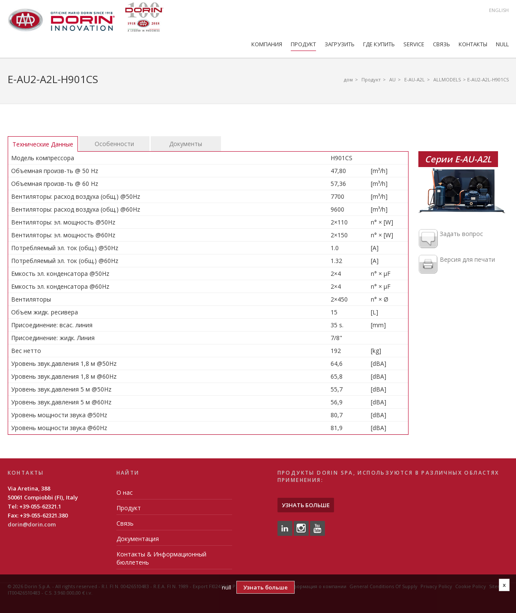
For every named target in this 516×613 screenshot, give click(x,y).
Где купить (379, 44)
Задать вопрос (450, 239)
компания (266, 44)
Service (413, 44)
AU (392, 79)
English (499, 10)
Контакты (473, 44)
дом (348, 79)
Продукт (303, 44)
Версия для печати (456, 264)
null (502, 44)
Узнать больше (306, 505)
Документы (185, 144)
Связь (441, 44)
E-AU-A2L (414, 79)
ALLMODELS (447, 79)
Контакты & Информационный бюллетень (161, 558)
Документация (137, 539)
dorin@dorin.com (32, 524)
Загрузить (340, 44)
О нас (124, 492)
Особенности (114, 144)
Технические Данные (42, 144)
